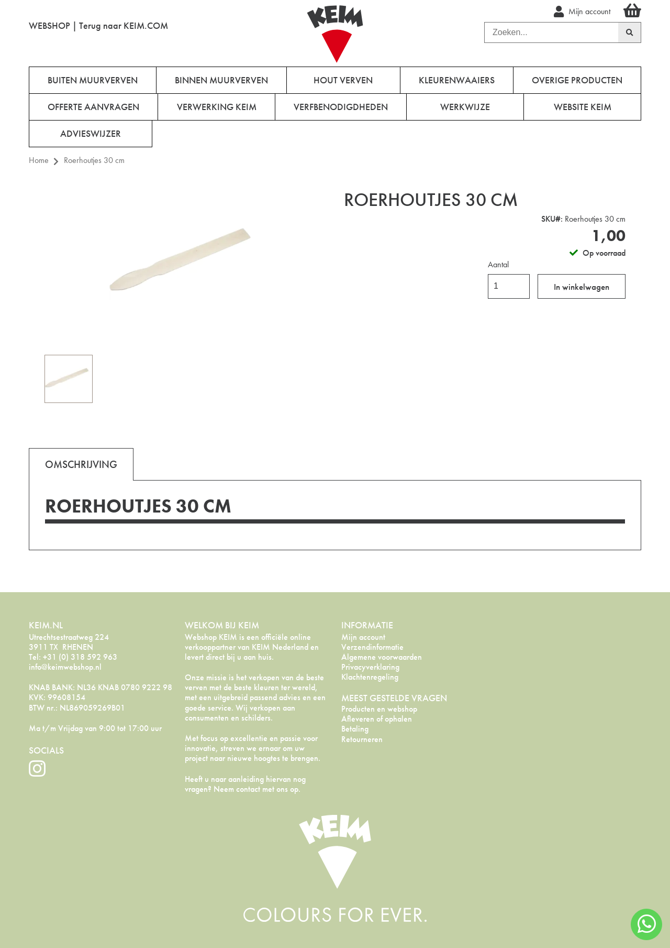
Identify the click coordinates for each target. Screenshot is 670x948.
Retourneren (362, 739)
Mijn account (363, 636)
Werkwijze (465, 107)
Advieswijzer (90, 133)
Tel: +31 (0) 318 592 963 (73, 656)
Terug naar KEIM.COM (123, 25)
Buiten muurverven (93, 80)
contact (248, 788)
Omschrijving (81, 464)
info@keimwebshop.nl (65, 666)
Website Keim (582, 107)
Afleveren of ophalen (376, 718)
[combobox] (551, 32)
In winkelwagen (581, 286)
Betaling (354, 728)
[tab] (81, 464)
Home (39, 160)
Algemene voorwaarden (381, 656)
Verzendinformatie (372, 646)
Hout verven (343, 80)
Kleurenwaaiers (457, 80)
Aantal (498, 264)
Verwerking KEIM (216, 107)
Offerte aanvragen (93, 107)
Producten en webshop (379, 708)
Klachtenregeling (369, 676)
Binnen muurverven (221, 80)
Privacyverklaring (370, 666)
